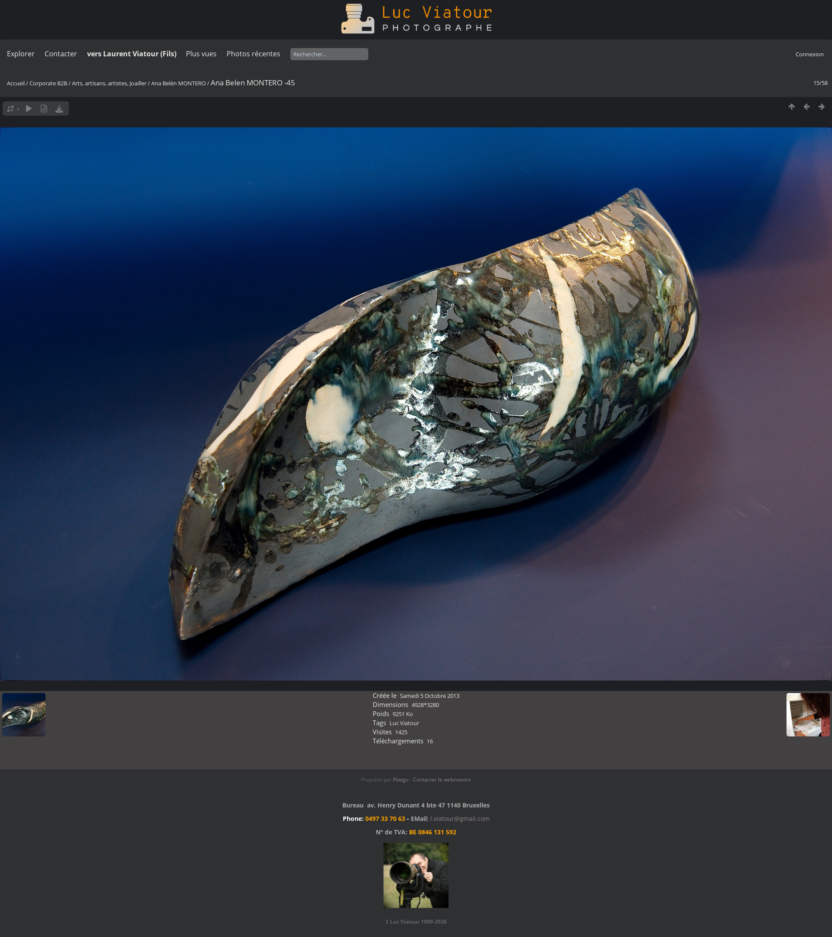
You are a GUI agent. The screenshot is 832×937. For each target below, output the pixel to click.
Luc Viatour (404, 723)
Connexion (810, 54)
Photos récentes (253, 53)
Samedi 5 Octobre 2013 (429, 696)
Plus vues (201, 53)
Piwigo (401, 779)
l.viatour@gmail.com (460, 818)
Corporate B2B (48, 83)
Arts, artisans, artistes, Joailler (109, 83)
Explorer (21, 53)
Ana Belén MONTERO (178, 83)
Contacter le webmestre (442, 779)
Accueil (16, 83)
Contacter (61, 53)
